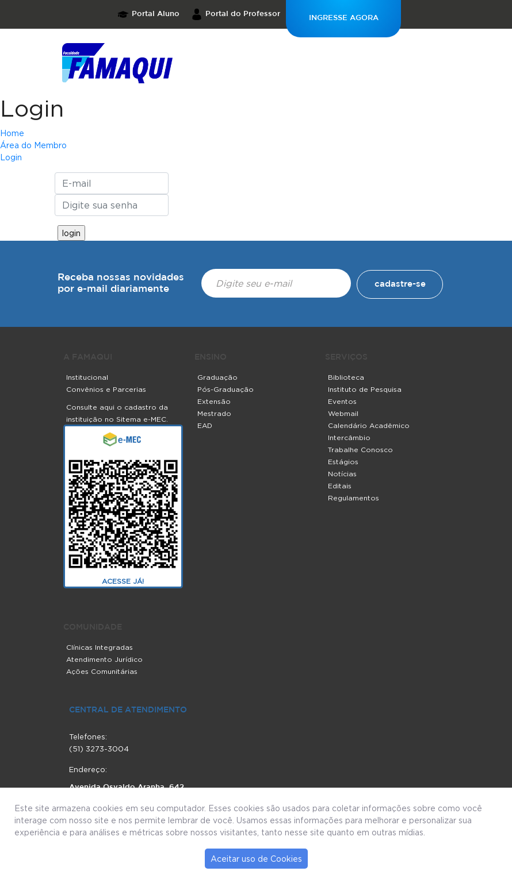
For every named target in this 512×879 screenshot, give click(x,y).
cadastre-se (400, 284)
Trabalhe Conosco (360, 449)
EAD (204, 425)
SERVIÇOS (346, 357)
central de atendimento (128, 710)
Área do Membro (33, 145)
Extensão (214, 401)
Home (12, 133)
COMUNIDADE (92, 627)
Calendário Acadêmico (369, 425)
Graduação (217, 377)
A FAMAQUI (87, 357)
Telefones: (88, 736)
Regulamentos (353, 498)
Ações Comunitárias (101, 671)
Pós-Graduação (225, 389)
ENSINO (210, 357)
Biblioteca (346, 377)
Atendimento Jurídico (104, 659)
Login (32, 108)
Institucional (87, 377)
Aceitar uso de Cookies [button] (256, 858)
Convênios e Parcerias (106, 389)
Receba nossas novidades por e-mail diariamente (121, 283)
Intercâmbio (349, 437)
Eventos (342, 401)
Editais (339, 485)
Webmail (343, 413)
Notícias (342, 473)
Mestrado (214, 413)
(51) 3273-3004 (99, 749)
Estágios (343, 461)
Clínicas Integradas (99, 647)
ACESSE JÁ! (123, 581)
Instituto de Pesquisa (365, 389)
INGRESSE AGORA (344, 18)
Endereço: (88, 769)
